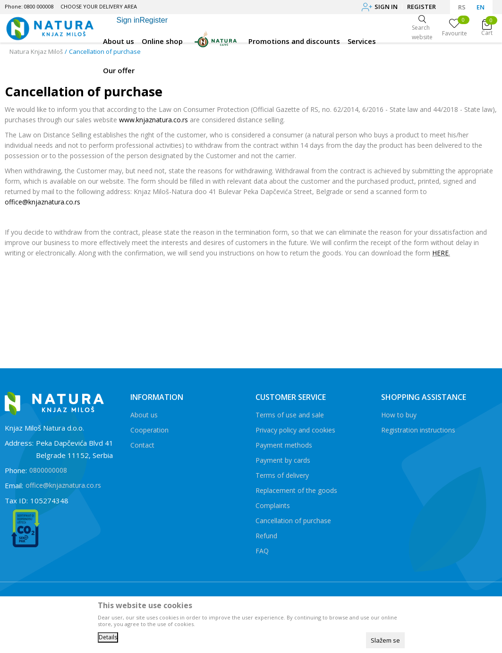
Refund (266, 535)
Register (421, 6)
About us (144, 414)
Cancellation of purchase (293, 520)
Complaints (272, 505)
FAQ (262, 550)
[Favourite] (454, 28)
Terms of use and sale (289, 414)
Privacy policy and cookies (295, 429)
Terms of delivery (282, 475)
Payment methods (283, 445)
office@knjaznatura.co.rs (42, 201)
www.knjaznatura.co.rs (153, 119)
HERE (440, 252)
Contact (142, 445)
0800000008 (48, 470)
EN (480, 7)
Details (108, 637)
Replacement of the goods (296, 490)
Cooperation (149, 429)
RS (462, 7)
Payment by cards (282, 460)
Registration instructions (418, 429)
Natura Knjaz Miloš (36, 51)
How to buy (399, 414)
